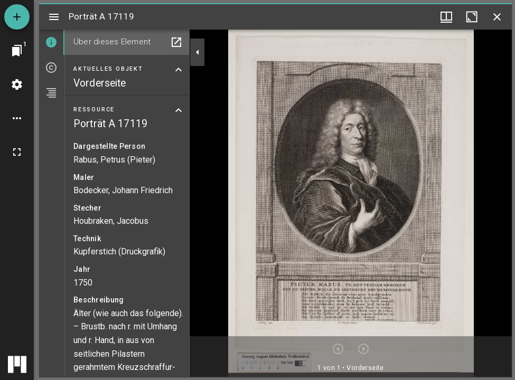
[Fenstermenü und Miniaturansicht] (446, 17)
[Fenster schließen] (497, 17)
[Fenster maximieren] (471, 17)
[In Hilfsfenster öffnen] (176, 42)
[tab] (51, 42)
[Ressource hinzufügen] (17, 17)
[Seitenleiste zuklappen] (197, 52)
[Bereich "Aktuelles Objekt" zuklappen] (178, 69)
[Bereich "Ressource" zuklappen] (178, 110)
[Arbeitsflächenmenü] (17, 84)
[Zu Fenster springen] (17, 50)
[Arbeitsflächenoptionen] (17, 118)
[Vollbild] (17, 152)
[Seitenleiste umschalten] (54, 17)
